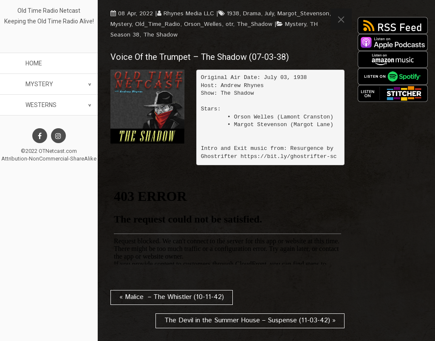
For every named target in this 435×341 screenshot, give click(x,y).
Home (33, 63)
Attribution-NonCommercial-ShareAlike (48, 158)
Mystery (39, 84)
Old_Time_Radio (157, 24)
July (269, 13)
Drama (252, 13)
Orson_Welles (203, 24)
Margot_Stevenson (303, 13)
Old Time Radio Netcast (48, 10)
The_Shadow (254, 24)
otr (229, 24)
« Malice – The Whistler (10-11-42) (171, 297)
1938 (233, 13)
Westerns (40, 104)
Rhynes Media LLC (189, 13)
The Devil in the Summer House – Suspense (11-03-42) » (250, 320)
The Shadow (160, 35)
